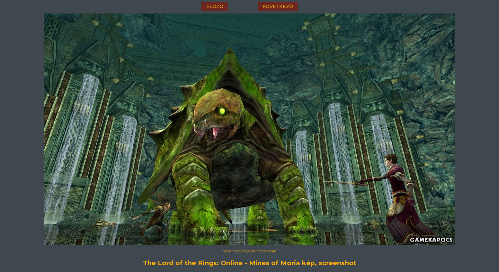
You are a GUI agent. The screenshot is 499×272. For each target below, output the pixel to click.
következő (278, 6)
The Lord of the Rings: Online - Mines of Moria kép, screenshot (249, 263)
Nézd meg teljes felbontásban (249, 251)
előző (214, 6)
